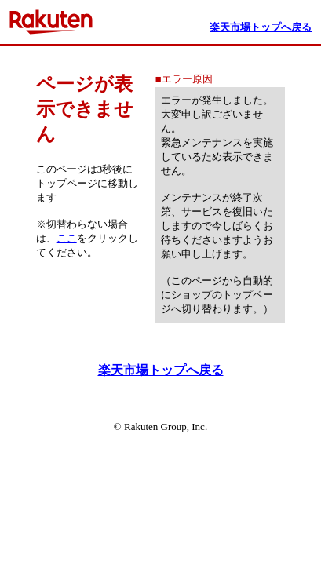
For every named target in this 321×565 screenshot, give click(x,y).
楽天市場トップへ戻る (161, 370)
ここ (67, 238)
